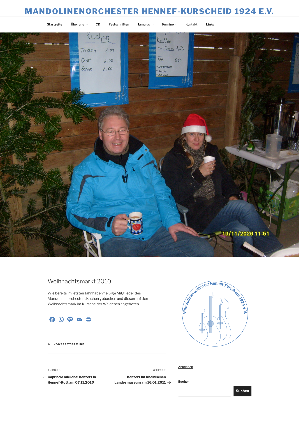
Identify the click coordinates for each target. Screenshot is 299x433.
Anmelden (185, 367)
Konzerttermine (69, 344)
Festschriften (119, 24)
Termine (170, 24)
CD (98, 24)
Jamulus (146, 24)
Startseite (54, 24)
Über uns (79, 24)
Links (210, 24)
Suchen (183, 381)
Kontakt (191, 24)
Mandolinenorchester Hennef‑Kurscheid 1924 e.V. (149, 11)
